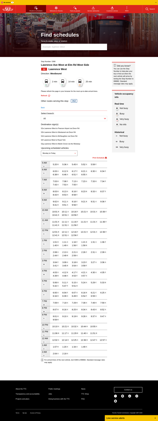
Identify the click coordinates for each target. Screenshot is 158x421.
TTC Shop (85, 394)
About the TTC (21, 389)
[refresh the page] (45, 95)
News (83, 389)
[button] (79, 2)
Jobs (50, 394)
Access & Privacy (35, 413)
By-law (25, 413)
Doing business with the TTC (59, 399)
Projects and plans (22, 399)
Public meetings (54, 389)
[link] (115, 396)
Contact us (128, 390)
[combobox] (74, 47)
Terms (17, 413)
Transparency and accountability (28, 394)
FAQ (83, 399)
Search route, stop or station (54, 41)
